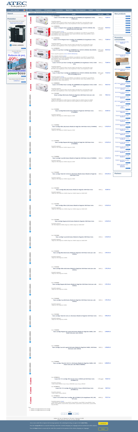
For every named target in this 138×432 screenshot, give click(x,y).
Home (30, 10)
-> (73, 413)
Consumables (59, 10)
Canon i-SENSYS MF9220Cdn (70, 53)
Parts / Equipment (80, 10)
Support (91, 10)
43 (77, 413)
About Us (98, 10)
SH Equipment (48, 10)
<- (66, 413)
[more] (62, 31)
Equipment (38, 10)
